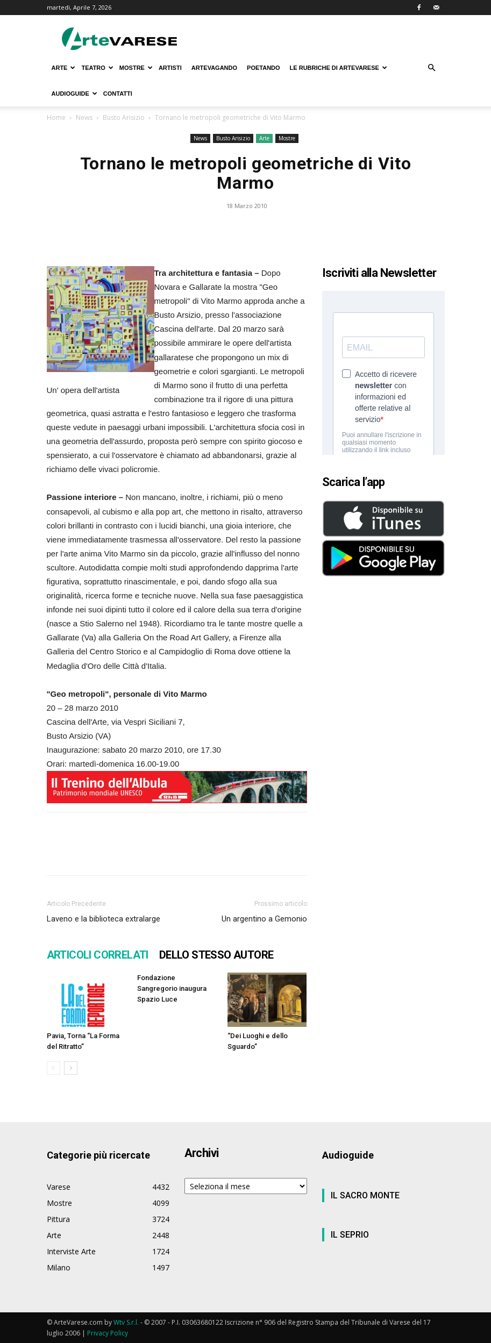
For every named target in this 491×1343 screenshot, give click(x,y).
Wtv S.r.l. (126, 1322)
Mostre (287, 138)
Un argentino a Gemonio (264, 919)
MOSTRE (136, 68)
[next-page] (70, 1068)
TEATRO (97, 68)
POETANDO (263, 68)
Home (56, 117)
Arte (264, 138)
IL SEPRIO (350, 1235)
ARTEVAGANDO (214, 68)
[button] (432, 68)
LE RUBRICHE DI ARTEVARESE (338, 68)
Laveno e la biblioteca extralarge (103, 919)
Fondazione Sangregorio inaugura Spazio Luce (172, 988)
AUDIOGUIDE (74, 93)
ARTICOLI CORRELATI (97, 954)
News (84, 117)
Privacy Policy (107, 1333)
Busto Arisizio (124, 117)
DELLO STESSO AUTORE (216, 954)
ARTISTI (170, 68)
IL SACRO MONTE (365, 1195)
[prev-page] (53, 1068)
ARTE (64, 68)
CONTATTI (117, 93)
